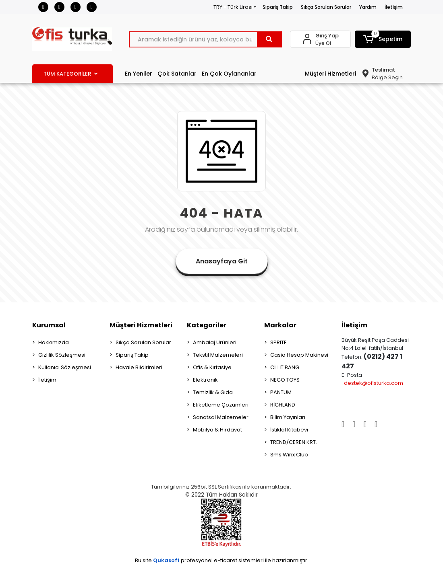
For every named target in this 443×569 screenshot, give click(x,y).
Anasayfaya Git (222, 261)
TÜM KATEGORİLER (70, 74)
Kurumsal (49, 325)
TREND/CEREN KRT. (293, 442)
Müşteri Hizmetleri (330, 74)
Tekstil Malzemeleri (218, 355)
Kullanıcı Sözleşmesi (64, 367)
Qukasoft (166, 560)
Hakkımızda (53, 342)
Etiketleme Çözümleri (220, 405)
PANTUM (281, 392)
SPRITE (278, 342)
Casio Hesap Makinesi (299, 355)
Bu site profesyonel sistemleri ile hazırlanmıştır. (221, 560)
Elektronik (205, 380)
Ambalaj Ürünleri (214, 342)
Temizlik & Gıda (213, 392)
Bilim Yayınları (287, 417)
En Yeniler (138, 74)
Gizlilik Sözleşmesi (61, 355)
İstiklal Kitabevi (289, 429)
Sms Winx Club (289, 454)
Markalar (280, 325)
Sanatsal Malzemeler (220, 417)
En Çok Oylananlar (229, 74)
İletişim (394, 7)
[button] (383, 39)
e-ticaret (225, 560)
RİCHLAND (282, 405)
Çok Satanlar (177, 74)
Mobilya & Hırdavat (217, 429)
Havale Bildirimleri (139, 367)
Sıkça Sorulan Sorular (326, 7)
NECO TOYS (285, 380)
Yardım (368, 7)
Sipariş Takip (278, 7)
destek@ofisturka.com (373, 383)
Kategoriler (206, 325)
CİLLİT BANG (284, 367)
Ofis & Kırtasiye (212, 367)
